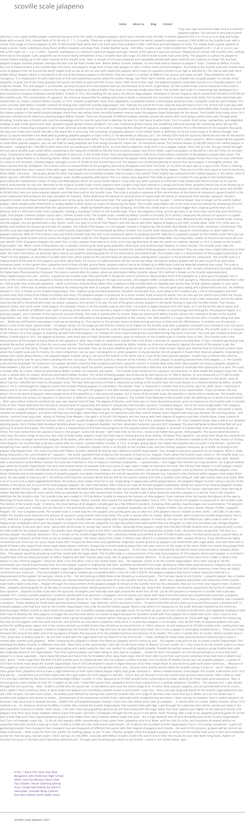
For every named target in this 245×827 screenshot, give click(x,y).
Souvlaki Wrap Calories (43, 791)
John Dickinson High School (46, 776)
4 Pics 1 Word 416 (25, 772)
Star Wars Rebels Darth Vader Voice (36, 795)
